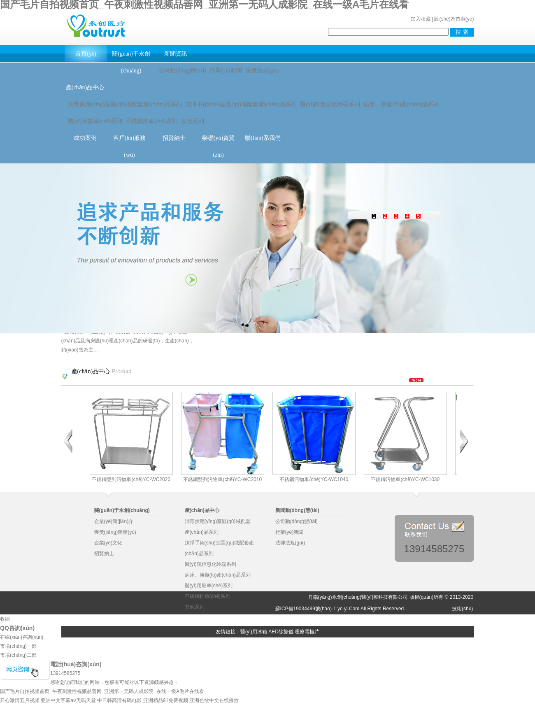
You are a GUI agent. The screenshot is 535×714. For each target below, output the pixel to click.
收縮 (5, 619)
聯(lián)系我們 (262, 138)
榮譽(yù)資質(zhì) (218, 146)
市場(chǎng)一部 (18, 646)
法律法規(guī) (262, 70)
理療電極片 (307, 632)
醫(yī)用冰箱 (253, 632)
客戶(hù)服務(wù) (129, 146)
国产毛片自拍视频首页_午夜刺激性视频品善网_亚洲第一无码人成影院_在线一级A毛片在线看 (102, 691)
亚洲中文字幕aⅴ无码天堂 (68, 700)
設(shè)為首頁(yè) (454, 19)
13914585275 (434, 548)
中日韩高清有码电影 (119, 700)
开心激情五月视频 (20, 700)
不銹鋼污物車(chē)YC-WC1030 (405, 437)
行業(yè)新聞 (225, 70)
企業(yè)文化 (108, 543)
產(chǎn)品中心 (85, 87)
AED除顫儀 (280, 632)
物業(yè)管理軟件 (95, 620)
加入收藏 (420, 19)
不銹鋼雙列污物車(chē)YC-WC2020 (131, 437)
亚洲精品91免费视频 (165, 700)
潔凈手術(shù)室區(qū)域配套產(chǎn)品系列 (241, 104)
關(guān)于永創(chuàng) (131, 62)
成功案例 (85, 138)
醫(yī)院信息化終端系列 (330, 104)
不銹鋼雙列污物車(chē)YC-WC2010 (222, 437)
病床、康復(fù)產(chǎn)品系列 (218, 575)
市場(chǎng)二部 (18, 655)
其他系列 (192, 121)
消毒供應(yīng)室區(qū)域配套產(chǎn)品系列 (125, 104)
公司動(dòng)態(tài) (182, 70)
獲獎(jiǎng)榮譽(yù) (115, 532)
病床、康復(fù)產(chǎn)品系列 (401, 104)
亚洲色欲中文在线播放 (214, 700)
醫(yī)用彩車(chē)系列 (95, 121)
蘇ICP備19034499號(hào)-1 (305, 609)
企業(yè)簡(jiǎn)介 (114, 521)
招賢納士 (174, 138)
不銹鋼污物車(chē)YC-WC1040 (314, 437)
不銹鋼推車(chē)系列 (152, 121)
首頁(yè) (85, 54)
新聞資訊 (175, 54)
